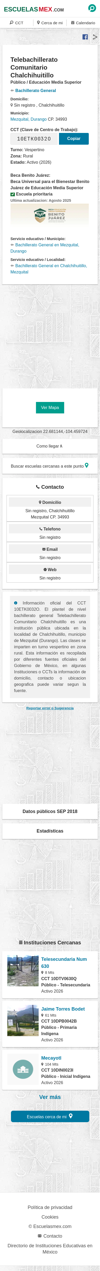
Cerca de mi (50, 22)
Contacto (50, 1236)
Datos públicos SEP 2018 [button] (50, 811)
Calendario (83, 22)
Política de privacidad (50, 1207)
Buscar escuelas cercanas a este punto (50, 465)
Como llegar (49, 446)
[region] (51, 334)
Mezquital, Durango (28, 119)
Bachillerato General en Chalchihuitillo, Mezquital (48, 269)
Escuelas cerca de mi (50, 1116)
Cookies (50, 1217)
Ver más (50, 1097)
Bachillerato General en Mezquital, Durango (44, 248)
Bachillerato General (33, 90)
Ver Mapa (50, 407)
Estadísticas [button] (50, 831)
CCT (16, 22)
